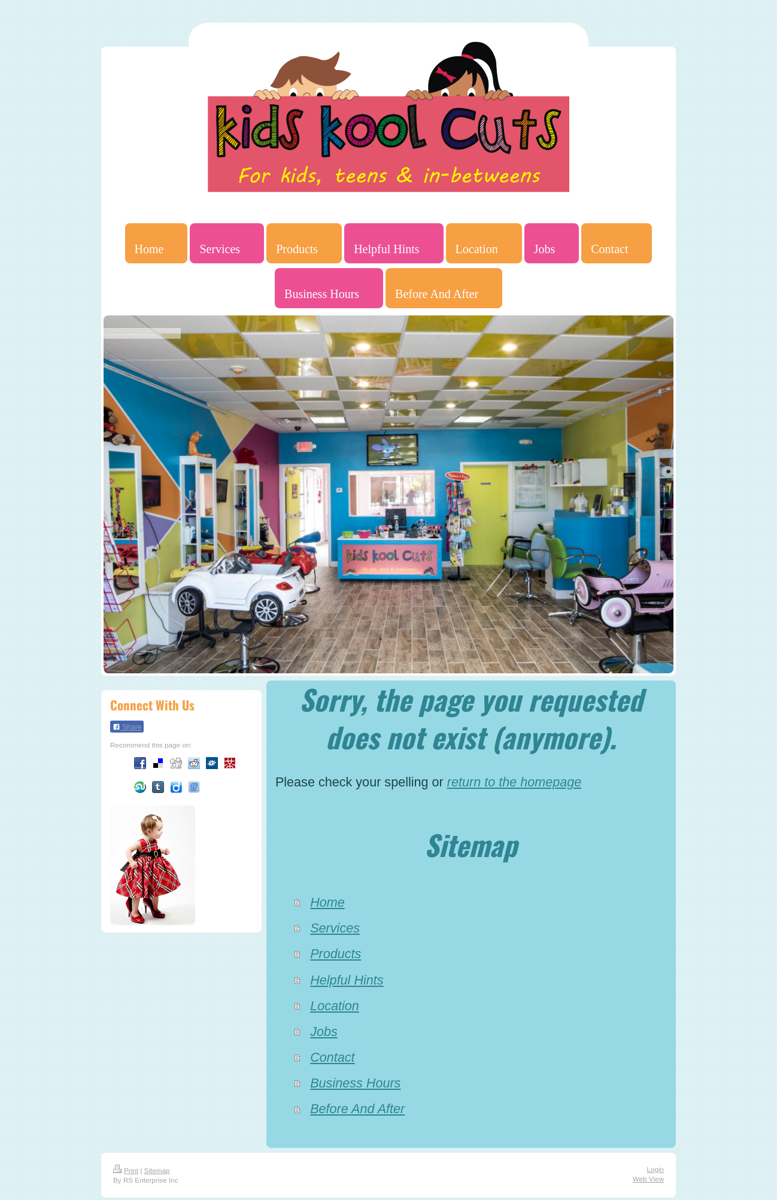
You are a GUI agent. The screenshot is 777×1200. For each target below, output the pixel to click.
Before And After (357, 1108)
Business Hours (355, 1083)
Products (335, 953)
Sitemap (157, 1170)
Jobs (324, 1031)
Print (125, 1170)
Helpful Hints (346, 980)
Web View (648, 1179)
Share (127, 727)
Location (334, 1005)
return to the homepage (514, 781)
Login (655, 1169)
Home (327, 902)
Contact (332, 1057)
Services (335, 927)
